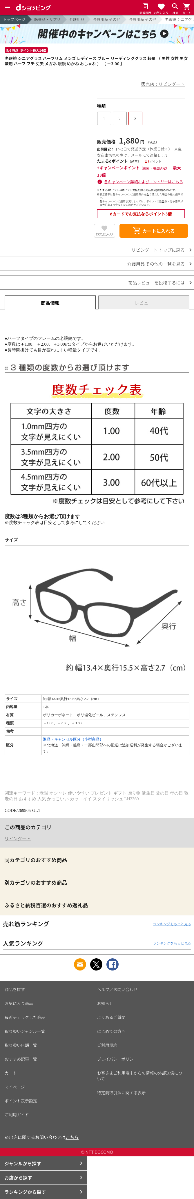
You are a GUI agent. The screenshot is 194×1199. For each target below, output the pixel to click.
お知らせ (105, 1003)
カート (11, 1073)
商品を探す (15, 989)
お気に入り (104, 233)
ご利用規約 (107, 1045)
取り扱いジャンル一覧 (25, 1031)
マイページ (15, 1087)
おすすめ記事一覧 (21, 1059)
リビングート (18, 838)
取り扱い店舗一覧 (21, 1045)
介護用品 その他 (106, 19)
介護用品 (76, 19)
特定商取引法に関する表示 (121, 1092)
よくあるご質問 (111, 1017)
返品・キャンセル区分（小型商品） (73, 739)
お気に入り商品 (19, 1003)
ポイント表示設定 (21, 1101)
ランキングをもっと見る (172, 923)
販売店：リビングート (163, 84)
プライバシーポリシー (117, 1059)
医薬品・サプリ (47, 19)
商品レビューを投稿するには (156, 282)
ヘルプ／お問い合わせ (117, 989)
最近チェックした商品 (25, 1017)
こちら (72, 1137)
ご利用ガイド (17, 1115)
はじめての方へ (111, 1031)
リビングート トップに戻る (158, 250)
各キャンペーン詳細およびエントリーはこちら (143, 181)
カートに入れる (154, 231)
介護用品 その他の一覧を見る (156, 264)
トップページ (14, 19)
